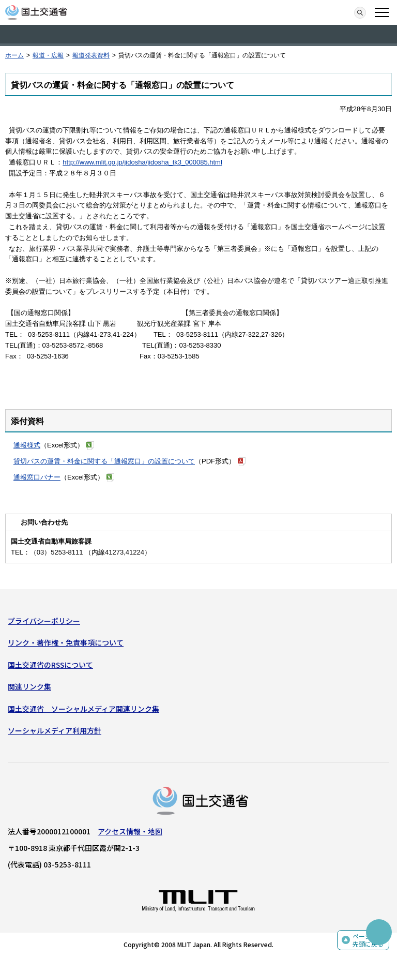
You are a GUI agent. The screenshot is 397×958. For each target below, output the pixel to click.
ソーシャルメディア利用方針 (54, 730)
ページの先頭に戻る (368, 940)
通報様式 (26, 445)
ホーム (14, 55)
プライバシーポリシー (44, 621)
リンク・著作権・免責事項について (66, 642)
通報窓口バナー (36, 477)
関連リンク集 (29, 686)
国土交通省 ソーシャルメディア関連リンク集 (83, 708)
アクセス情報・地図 (130, 831)
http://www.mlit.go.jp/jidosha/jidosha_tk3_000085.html (142, 162)
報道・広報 (48, 55)
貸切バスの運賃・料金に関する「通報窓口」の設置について (104, 461)
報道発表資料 (91, 55)
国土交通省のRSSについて (50, 665)
